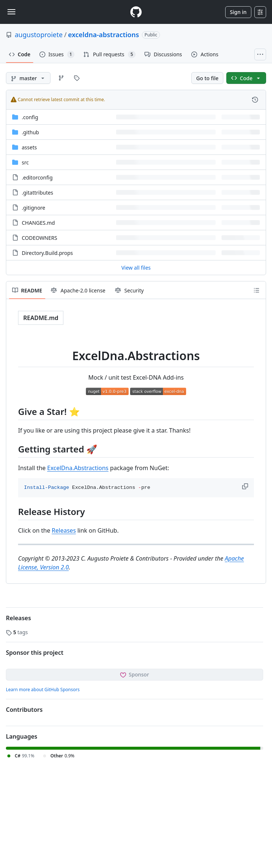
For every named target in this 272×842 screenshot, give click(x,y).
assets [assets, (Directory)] (29, 147)
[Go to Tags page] (76, 78)
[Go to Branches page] (61, 78)
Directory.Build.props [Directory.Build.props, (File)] (47, 252)
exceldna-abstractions (103, 34)
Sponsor (134, 674)
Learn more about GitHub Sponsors (43, 689)
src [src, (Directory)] (25, 162)
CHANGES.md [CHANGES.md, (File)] (38, 222)
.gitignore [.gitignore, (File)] (33, 207)
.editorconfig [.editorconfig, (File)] (37, 177)
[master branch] (28, 78)
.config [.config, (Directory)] (30, 117)
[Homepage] (136, 12)
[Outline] (256, 290)
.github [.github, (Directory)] (30, 132)
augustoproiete (39, 34)
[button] (246, 486)
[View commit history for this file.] (255, 100)
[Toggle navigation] (11, 11)
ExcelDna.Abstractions (77, 468)
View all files (136, 267)
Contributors (24, 710)
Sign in (238, 11)
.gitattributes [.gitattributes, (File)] (37, 192)
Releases (64, 530)
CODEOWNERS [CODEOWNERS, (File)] (39, 237)
